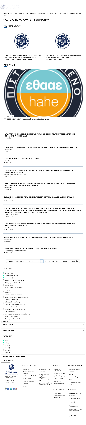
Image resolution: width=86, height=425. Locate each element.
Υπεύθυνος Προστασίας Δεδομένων (75, 401)
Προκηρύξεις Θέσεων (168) (12, 283)
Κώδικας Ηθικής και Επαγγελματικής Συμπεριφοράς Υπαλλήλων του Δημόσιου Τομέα (45, 377)
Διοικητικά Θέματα (59, 378)
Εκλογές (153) (9, 285)
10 (45, 261)
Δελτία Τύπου (57, 393)
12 (53, 261)
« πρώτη (10, 261)
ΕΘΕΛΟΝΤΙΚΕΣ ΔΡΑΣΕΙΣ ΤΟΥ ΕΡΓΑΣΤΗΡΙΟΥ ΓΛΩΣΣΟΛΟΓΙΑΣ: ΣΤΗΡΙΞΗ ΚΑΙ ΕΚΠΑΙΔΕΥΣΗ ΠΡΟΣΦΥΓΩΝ (38, 237)
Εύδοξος (25, 386)
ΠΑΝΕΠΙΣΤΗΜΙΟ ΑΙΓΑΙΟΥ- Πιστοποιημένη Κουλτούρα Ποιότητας (26, 119)
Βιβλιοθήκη (26, 369)
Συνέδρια (71, 385)
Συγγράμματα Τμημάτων (45, 369)
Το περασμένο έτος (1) (9, 360)
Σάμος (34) (8, 345)
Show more (4, 321)
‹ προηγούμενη (19, 261)
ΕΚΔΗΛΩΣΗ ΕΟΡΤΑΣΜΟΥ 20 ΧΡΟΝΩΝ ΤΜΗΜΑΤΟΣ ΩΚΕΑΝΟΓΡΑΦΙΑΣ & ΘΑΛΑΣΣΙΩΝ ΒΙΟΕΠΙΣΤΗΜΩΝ (39, 197)
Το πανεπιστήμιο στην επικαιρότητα (58, 13)
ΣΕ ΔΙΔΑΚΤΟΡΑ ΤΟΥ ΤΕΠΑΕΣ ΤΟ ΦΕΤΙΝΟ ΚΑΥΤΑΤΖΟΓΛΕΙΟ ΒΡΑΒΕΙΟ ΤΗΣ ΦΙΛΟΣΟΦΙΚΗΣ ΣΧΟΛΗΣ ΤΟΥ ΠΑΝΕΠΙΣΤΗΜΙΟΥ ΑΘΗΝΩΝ (39, 171)
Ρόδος (28, 13)
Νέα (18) (7, 290)
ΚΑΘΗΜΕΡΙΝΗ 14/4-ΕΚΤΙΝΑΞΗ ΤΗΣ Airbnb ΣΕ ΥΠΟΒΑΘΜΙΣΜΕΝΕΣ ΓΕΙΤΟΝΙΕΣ (30, 249)
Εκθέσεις (71, 374)
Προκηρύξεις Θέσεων (59, 373)
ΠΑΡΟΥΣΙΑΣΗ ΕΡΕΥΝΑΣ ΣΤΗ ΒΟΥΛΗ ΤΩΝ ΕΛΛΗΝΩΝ (21, 159)
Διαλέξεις (71, 372)
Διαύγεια (25, 383)
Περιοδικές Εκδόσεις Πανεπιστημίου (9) (16, 297)
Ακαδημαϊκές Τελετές (74, 369)
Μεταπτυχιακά (57, 381)
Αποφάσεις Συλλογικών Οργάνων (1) (15, 304)
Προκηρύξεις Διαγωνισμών (57, 369)
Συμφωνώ (65, 415)
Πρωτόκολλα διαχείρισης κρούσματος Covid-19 (45, 383)
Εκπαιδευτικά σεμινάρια (75, 377)
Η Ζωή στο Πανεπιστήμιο (16, 13)
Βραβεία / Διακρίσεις (59, 376)
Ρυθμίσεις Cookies (15, 424)
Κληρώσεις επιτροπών (38, 13)
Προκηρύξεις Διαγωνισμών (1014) (14, 280)
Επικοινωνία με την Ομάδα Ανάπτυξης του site (75, 409)
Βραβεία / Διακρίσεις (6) (12, 299)
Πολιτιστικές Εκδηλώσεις (75, 382)
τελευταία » (75, 261)
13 (57, 261)
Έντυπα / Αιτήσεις (27, 378)
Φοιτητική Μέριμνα (59, 383)
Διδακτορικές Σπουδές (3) (12, 302)
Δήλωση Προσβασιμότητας (73, 405)
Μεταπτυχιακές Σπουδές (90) (13, 287)
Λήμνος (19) (8, 350)
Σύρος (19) (8, 352)
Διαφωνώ (73, 415)
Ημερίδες (71, 379)
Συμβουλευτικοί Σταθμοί (29, 376)
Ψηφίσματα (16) (9, 292)
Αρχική (5, 13)
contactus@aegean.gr (10, 384)
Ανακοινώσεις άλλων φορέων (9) (14, 295)
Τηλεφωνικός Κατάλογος (75, 393)
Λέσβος (73, 13)
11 (49, 261)
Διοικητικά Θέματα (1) (11, 307)
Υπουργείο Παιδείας (28, 381)
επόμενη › (66, 261)
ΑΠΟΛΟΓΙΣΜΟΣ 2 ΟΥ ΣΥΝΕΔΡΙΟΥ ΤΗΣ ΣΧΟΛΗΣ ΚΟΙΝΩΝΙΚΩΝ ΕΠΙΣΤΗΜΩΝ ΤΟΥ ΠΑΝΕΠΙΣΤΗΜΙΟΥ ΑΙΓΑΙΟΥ (40, 147)
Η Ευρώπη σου (42, 372)
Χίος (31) (7, 348)
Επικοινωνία (72, 395)
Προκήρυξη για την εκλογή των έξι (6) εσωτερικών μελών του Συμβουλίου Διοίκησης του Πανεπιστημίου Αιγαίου (63, 57)
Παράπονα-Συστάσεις (74, 398)
